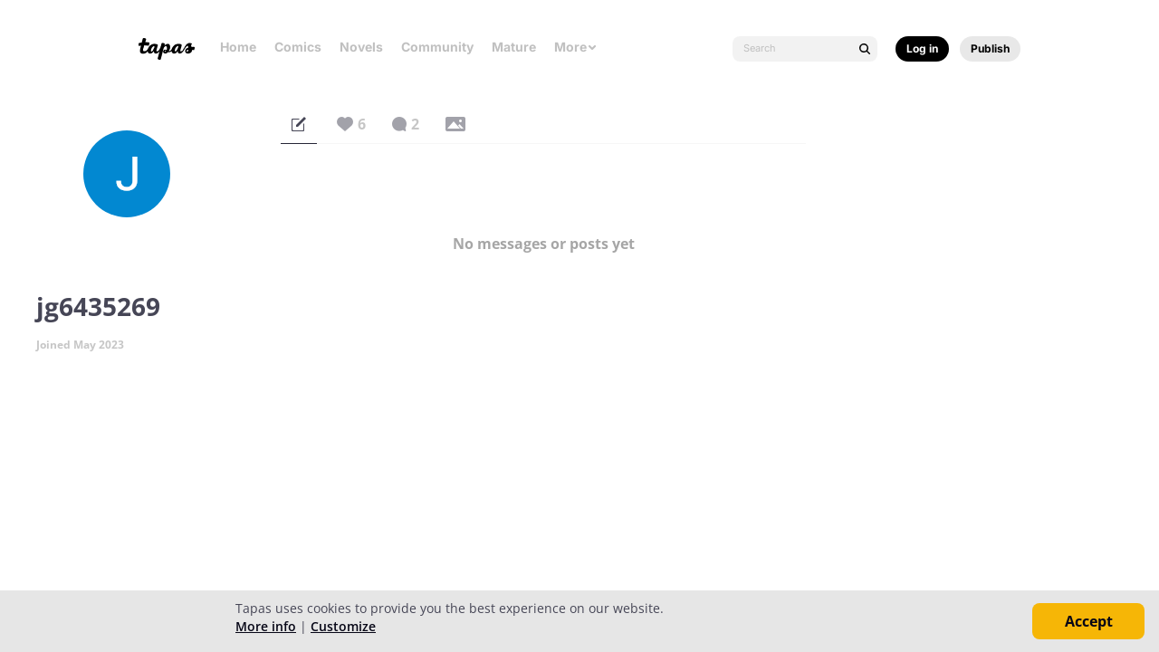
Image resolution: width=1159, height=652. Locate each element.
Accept (1089, 621)
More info (265, 626)
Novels (361, 46)
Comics (297, 46)
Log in (922, 48)
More (576, 46)
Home (238, 46)
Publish (990, 48)
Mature (514, 46)
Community (437, 46)
